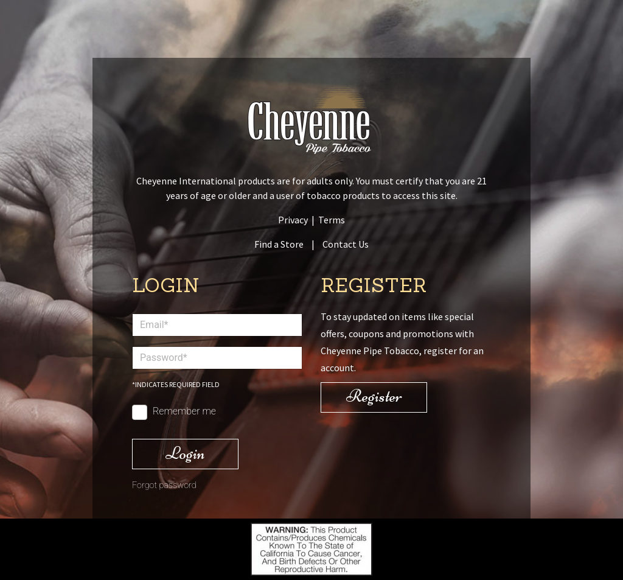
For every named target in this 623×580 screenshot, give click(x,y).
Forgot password (164, 485)
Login (185, 453)
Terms (331, 220)
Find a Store (279, 244)
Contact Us (345, 244)
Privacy (293, 220)
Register (374, 396)
